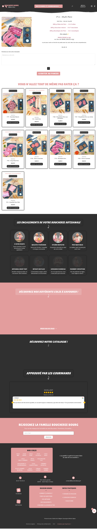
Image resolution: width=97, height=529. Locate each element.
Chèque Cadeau (38, 469)
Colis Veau (46, 454)
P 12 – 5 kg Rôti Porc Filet (13, 202)
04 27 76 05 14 (20, 481)
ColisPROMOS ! (30, 469)
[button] (12, 402)
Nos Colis (32, 451)
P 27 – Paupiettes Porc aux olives (84, 117)
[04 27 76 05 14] (20, 478)
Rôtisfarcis (32, 459)
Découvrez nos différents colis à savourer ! (48, 291)
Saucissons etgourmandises (21, 464)
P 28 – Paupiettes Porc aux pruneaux (60, 117)
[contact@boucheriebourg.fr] (73, 478)
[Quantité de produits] (48, 68)
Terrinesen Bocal (44, 464)
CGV (54, 524)
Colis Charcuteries (33, 464)
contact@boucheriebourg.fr (73, 481)
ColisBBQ (17, 454)
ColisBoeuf (24, 454)
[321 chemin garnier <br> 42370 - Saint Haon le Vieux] (45, 477)
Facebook (18, 494)
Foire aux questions (46, 497)
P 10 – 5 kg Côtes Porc (13, 160)
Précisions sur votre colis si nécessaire (11, 51)
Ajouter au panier (48, 73)
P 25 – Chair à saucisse (37, 158)
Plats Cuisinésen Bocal (19, 469)
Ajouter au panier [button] (12, 122)
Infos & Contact (83, 6)
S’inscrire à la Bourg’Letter (46, 505)
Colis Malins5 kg (41, 459)
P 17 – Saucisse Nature (13, 117)
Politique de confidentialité (44, 524)
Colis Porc (13, 115)
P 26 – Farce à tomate (84, 158)
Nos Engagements (46, 502)
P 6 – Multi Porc (36, 119)
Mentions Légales (30, 524)
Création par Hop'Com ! (64, 524)
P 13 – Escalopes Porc (60, 158)
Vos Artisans (46, 499)
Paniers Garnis (46, 469)
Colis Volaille (38, 454)
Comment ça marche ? (46, 494)
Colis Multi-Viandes (22, 459)
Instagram (18, 505)
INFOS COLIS (13, 90)
